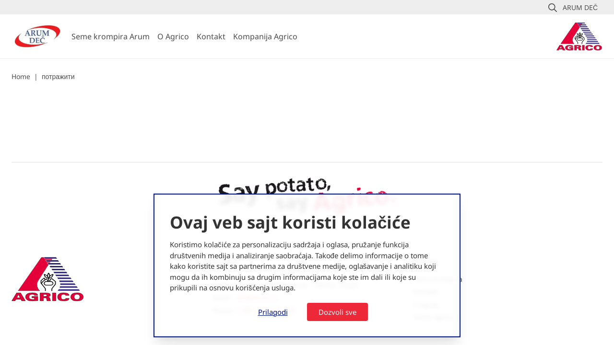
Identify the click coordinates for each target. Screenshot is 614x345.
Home (21, 76)
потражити (58, 76)
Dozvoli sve (337, 312)
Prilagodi (273, 312)
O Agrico (173, 36)
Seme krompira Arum (110, 36)
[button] (573, 7)
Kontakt (211, 36)
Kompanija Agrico (265, 36)
